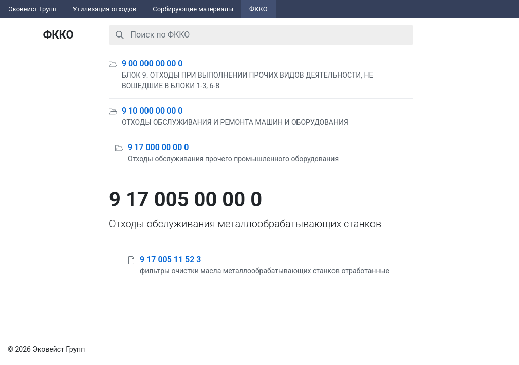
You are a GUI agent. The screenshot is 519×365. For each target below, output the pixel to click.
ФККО (258, 9)
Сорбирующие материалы (193, 9)
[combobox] (261, 35)
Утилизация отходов (105, 9)
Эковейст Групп (32, 9)
